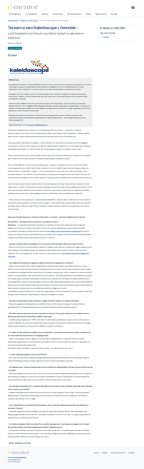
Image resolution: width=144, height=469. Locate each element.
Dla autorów (58, 14)
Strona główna (14, 14)
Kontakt (114, 14)
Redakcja (104, 453)
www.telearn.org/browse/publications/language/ (64, 231)
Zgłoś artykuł (100, 14)
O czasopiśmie (31, 14)
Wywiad (106, 37)
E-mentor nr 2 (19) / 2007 (29, 20)
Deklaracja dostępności (118, 453)
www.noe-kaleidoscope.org (37, 125)
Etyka (88, 14)
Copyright (131, 453)
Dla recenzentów (74, 14)
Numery (45, 14)
